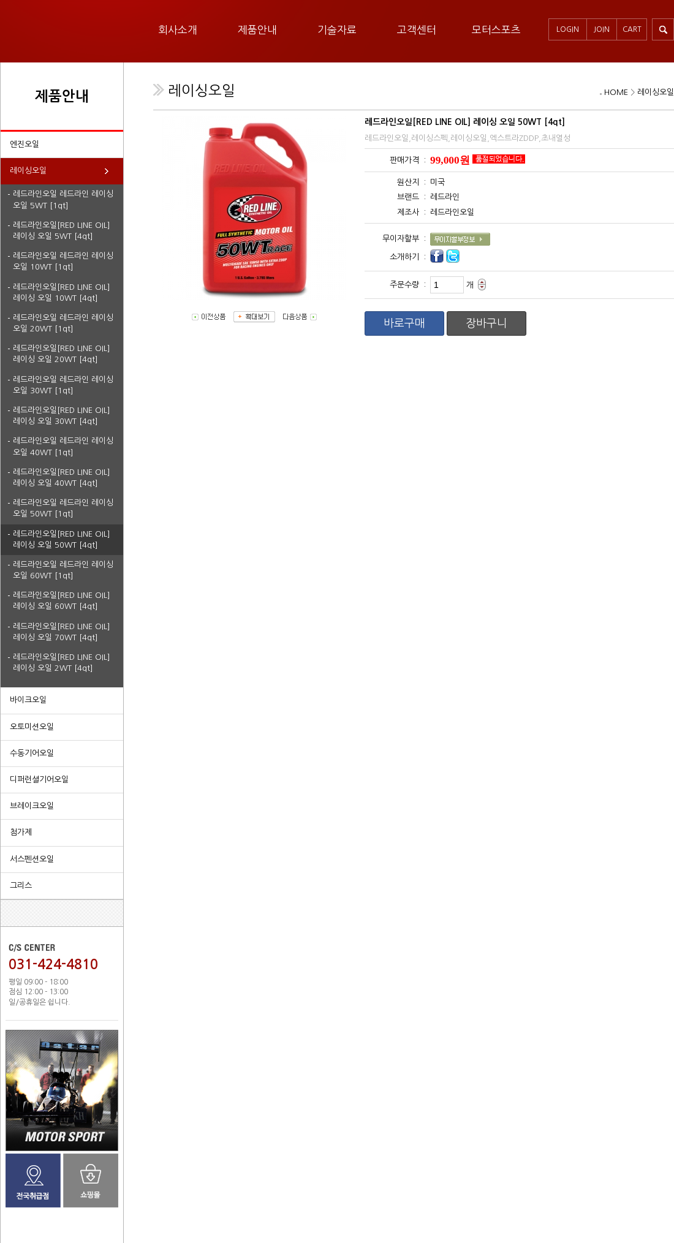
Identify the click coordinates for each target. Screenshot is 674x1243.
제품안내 (257, 30)
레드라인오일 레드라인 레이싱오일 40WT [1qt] (63, 446)
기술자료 (337, 30)
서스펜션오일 (32, 859)
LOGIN (567, 29)
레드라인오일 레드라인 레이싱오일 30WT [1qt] (63, 385)
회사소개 (177, 30)
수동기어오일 (32, 753)
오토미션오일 (32, 727)
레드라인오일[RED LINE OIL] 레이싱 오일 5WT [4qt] (61, 230)
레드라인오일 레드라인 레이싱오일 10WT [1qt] (63, 261)
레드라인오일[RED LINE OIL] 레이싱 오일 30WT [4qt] (61, 415)
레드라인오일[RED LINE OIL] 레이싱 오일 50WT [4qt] (61, 539)
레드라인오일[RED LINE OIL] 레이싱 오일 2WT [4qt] (61, 662)
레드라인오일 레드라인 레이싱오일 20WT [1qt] (63, 323)
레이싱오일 (28, 171)
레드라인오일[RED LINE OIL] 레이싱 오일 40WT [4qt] (61, 477)
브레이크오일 (32, 806)
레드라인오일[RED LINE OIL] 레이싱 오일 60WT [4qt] (61, 600)
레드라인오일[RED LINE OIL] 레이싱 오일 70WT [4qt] (61, 631)
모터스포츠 (496, 30)
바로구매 (404, 323)
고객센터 (416, 30)
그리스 (21, 886)
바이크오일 (28, 700)
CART (632, 29)
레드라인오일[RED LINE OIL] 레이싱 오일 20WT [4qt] (61, 353)
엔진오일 (24, 144)
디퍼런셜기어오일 (39, 780)
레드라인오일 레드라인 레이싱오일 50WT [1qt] (63, 508)
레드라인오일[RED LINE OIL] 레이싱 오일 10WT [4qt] (61, 292)
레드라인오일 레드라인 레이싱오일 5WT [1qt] (63, 199)
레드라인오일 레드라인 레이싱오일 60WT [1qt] (63, 570)
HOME (616, 92)
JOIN (602, 29)
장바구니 (486, 323)
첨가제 (21, 832)
